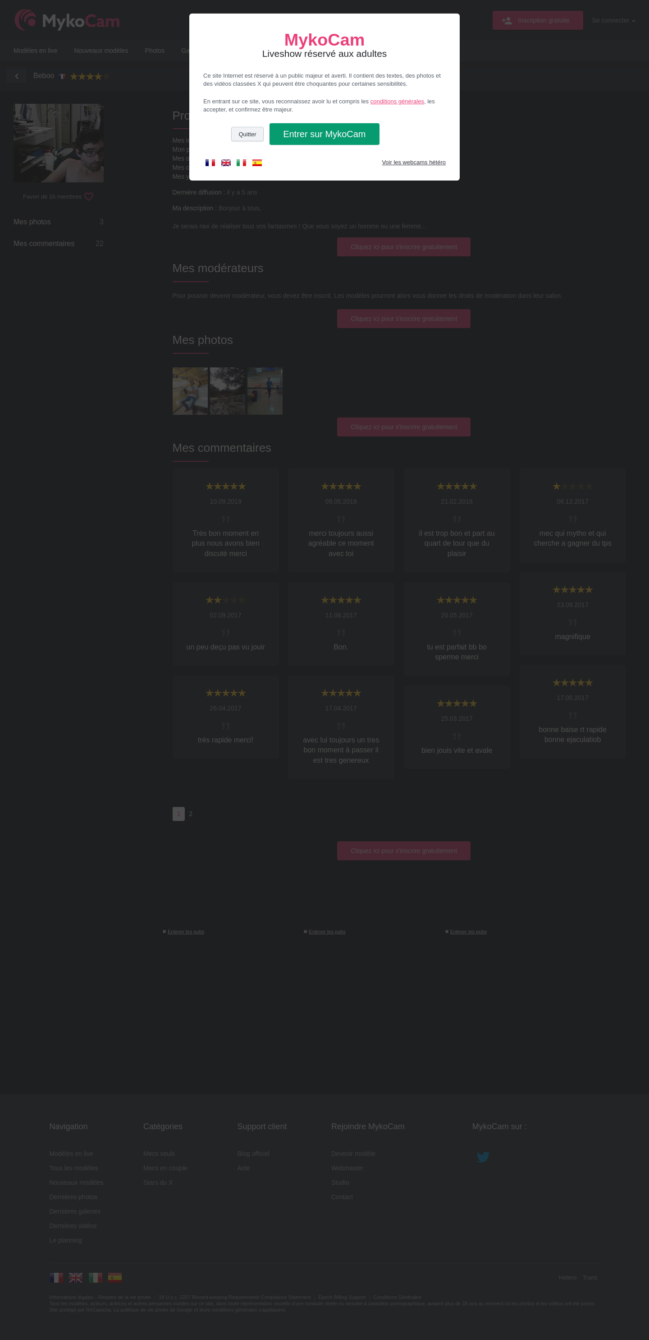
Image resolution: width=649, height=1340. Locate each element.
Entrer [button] (324, 134)
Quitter (247, 134)
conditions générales (397, 101)
